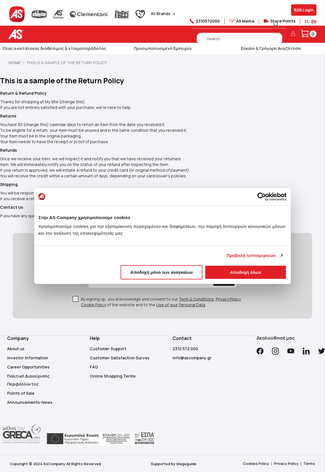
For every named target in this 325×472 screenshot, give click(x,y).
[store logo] (33, 34)
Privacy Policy (228, 299)
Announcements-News (29, 402)
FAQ (94, 367)
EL (307, 21)
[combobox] (239, 38)
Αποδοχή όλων (245, 272)
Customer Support (108, 348)
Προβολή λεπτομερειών (251, 255)
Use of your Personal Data (180, 304)
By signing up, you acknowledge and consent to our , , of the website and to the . (161, 301)
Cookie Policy (93, 304)
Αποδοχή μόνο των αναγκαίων (161, 272)
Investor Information (27, 357)
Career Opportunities (28, 367)
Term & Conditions (196, 299)
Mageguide (186, 463)
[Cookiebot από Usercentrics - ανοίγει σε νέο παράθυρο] (262, 196)
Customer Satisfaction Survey (120, 357)
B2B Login (304, 10)
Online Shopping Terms (113, 376)
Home (15, 62)
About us (16, 348)
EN (313, 21)
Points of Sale (20, 393)
